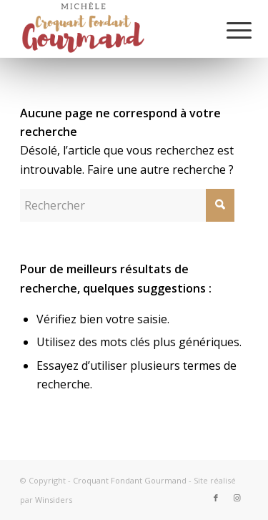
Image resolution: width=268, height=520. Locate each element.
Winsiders (53, 499)
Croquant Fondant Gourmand (130, 480)
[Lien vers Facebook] (216, 498)
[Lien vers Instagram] (237, 498)
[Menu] (228, 30)
